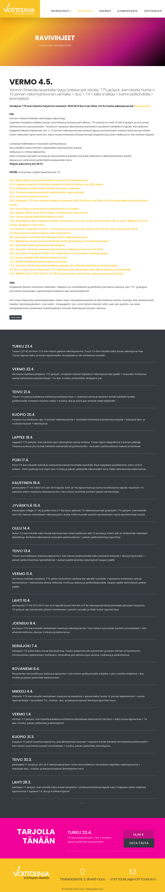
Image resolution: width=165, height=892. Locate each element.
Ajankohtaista (127, 11)
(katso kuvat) (142, 106)
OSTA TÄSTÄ (138, 843)
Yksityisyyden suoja (94, 889)
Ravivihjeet (85, 11)
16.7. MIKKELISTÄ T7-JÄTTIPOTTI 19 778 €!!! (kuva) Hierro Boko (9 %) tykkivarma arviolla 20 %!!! (66, 273)
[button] (82, 803)
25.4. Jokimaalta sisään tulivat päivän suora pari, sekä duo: (45, 188)
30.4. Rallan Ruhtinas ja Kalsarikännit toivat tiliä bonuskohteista (48, 180)
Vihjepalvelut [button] (60, 11)
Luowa (81, 889)
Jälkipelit (105, 11)
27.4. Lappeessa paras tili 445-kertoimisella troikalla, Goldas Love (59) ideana (56, 184)
